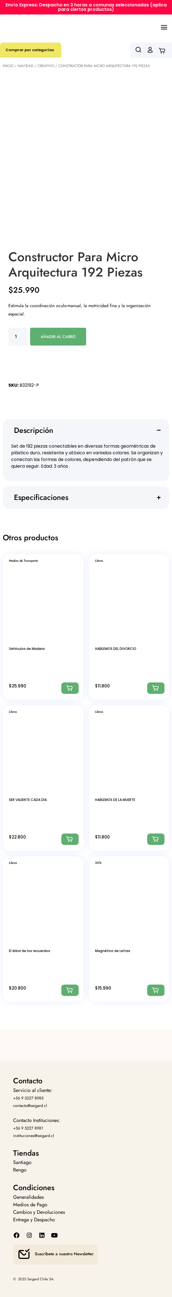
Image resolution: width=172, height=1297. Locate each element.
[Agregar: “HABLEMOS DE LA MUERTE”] (155, 839)
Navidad (25, 65)
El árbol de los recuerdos (29, 950)
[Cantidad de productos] (17, 337)
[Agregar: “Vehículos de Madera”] (70, 688)
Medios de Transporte (23, 560)
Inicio (8, 65)
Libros (99, 560)
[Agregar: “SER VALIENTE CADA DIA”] (70, 839)
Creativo (46, 65)
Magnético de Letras (112, 950)
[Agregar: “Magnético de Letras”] (155, 990)
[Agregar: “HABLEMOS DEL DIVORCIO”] (155, 688)
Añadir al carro (58, 336)
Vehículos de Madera (27, 648)
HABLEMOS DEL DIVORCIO (115, 648)
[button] (164, 27)
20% (98, 862)
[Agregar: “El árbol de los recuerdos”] (70, 990)
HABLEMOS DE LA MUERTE (115, 799)
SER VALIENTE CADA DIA (28, 799)
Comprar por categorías (30, 50)
